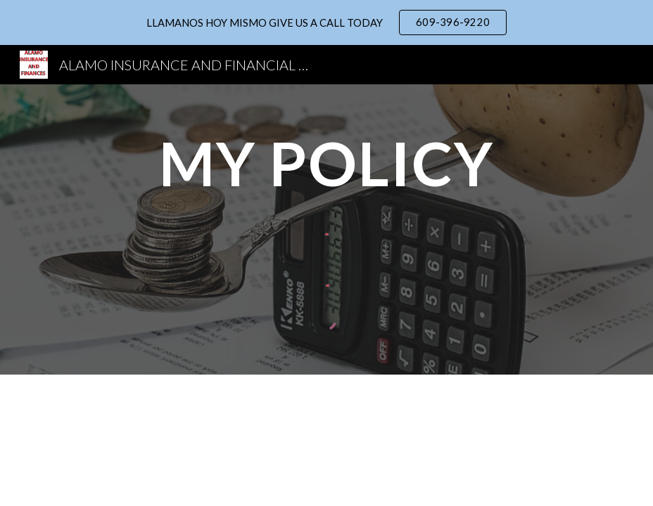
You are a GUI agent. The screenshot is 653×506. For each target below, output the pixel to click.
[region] (326, 22)
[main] (326, 163)
